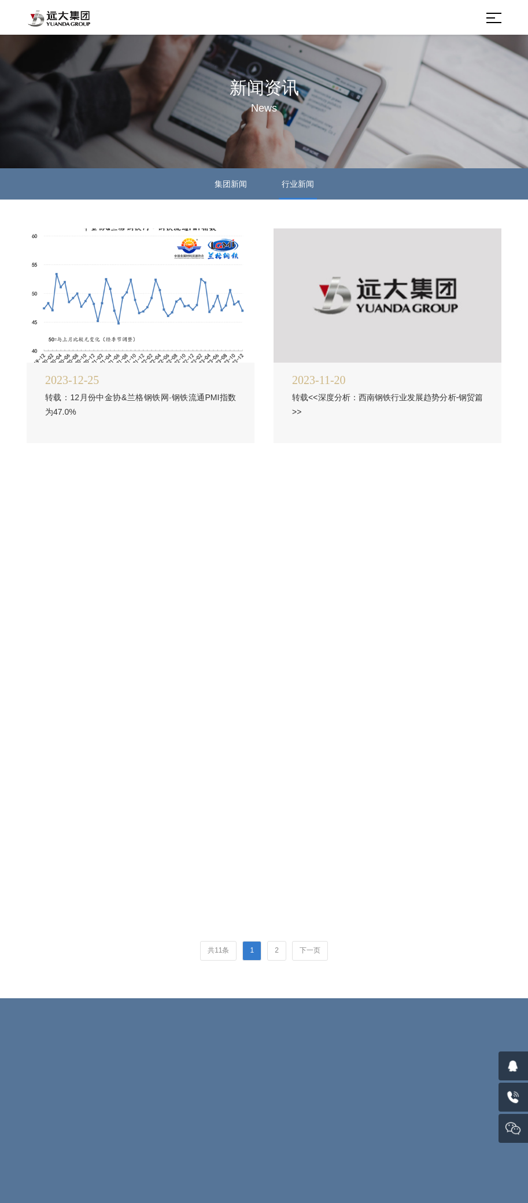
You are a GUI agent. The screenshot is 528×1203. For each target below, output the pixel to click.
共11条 (218, 950)
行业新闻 (298, 184)
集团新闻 (231, 184)
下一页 (310, 950)
